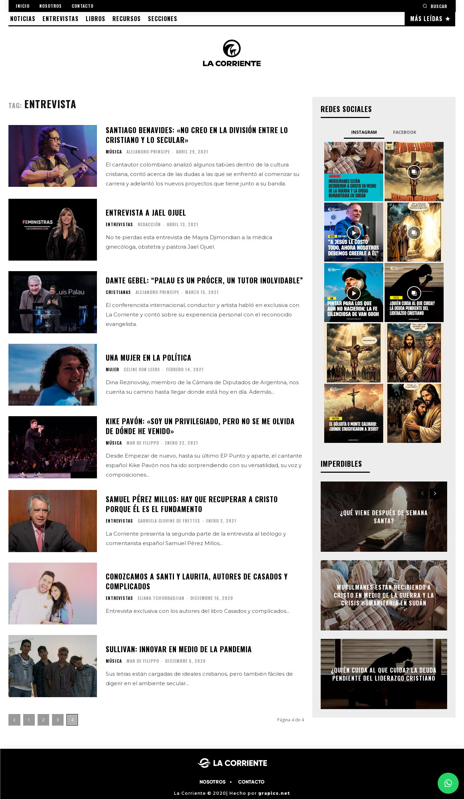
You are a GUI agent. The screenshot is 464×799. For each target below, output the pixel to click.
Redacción (149, 224)
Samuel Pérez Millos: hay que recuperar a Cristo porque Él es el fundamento (192, 504)
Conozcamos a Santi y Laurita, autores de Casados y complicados (197, 581)
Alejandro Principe (148, 152)
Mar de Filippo (142, 443)
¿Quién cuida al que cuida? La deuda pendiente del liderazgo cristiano (384, 674)
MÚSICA (114, 152)
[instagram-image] (353, 171)
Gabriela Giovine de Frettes (169, 521)
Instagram (364, 132)
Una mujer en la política (148, 357)
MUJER (112, 369)
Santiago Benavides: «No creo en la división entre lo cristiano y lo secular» (197, 135)
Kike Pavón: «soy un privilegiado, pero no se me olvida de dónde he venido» (200, 426)
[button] (435, 6)
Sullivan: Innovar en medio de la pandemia (179, 649)
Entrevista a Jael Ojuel (146, 212)
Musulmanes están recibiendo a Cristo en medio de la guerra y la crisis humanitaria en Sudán (384, 595)
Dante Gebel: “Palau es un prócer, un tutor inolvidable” (204, 280)
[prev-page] (14, 720)
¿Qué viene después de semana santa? (384, 517)
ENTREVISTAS (119, 224)
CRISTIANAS (118, 292)
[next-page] (435, 494)
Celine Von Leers (142, 369)
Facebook (404, 132)
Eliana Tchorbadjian (161, 598)
